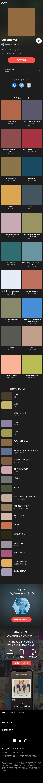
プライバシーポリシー (18, 752)
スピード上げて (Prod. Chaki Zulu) (11, 292)
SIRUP (16, 44)
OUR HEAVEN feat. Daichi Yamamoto (32, 122)
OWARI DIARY (11, 122)
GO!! (31, 206)
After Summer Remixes (11, 235)
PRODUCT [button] (7, 722)
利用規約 (4, 752)
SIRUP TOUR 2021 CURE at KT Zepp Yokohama (32, 320)
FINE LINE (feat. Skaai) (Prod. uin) (32, 263)
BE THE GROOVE (32, 291)
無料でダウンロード (21, 663)
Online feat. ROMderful (31, 376)
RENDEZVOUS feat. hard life (32, 150)
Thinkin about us (11, 376)
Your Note (11, 206)
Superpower (20, 713)
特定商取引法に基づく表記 (28, 756)
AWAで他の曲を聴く (21, 619)
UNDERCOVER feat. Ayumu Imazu (11, 150)
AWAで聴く (21, 60)
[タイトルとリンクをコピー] (29, 85)
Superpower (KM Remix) (11, 319)
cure (32, 347)
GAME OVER (32, 178)
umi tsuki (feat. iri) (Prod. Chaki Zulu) (32, 235)
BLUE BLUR (11, 263)
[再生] (39, 41)
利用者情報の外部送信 (9, 756)
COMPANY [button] (7, 730)
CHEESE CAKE (11, 178)
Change (11, 347)
